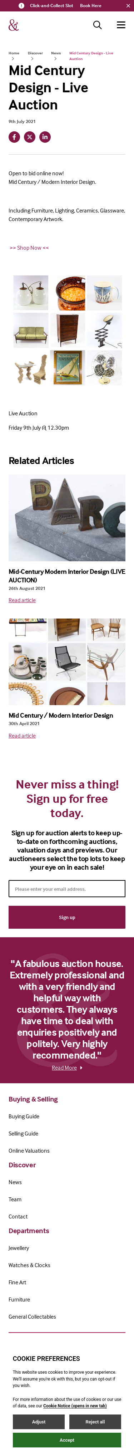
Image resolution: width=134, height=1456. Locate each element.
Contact (18, 1216)
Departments (29, 1230)
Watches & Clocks (29, 1265)
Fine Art (17, 1282)
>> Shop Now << (29, 247)
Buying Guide (24, 1116)
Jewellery (19, 1247)
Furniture (19, 1299)
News (56, 52)
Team (15, 1199)
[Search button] (98, 25)
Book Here (90, 5)
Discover (35, 52)
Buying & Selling (33, 1098)
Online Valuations (29, 1150)
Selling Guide (23, 1133)
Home (14, 52)
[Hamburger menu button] (121, 25)
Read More (67, 1067)
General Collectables (32, 1316)
